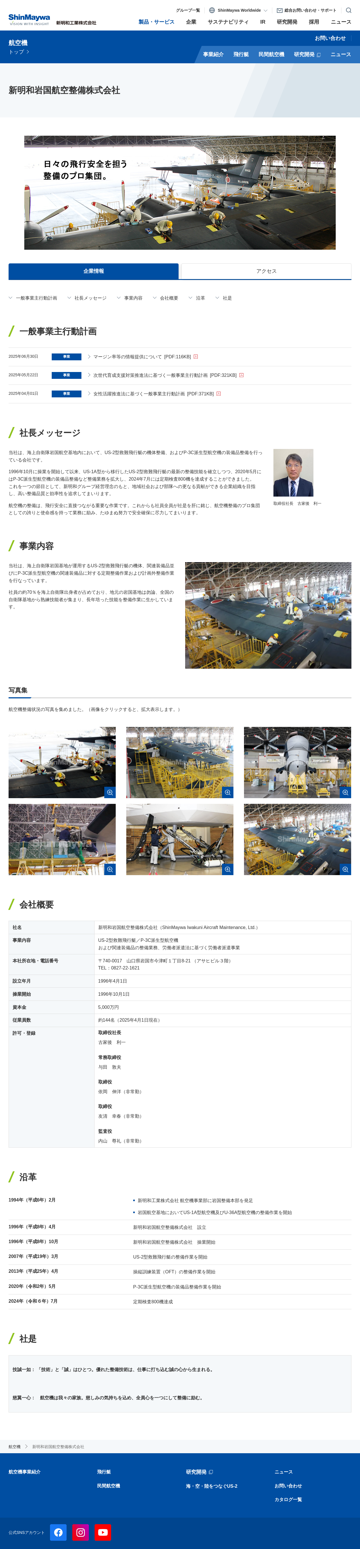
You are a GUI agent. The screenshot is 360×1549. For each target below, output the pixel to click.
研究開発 (196, 1472)
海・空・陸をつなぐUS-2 (211, 1486)
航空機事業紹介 (25, 1471)
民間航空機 (108, 1485)
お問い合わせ (288, 1485)
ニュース (284, 1471)
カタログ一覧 (288, 1499)
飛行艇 (104, 1471)
